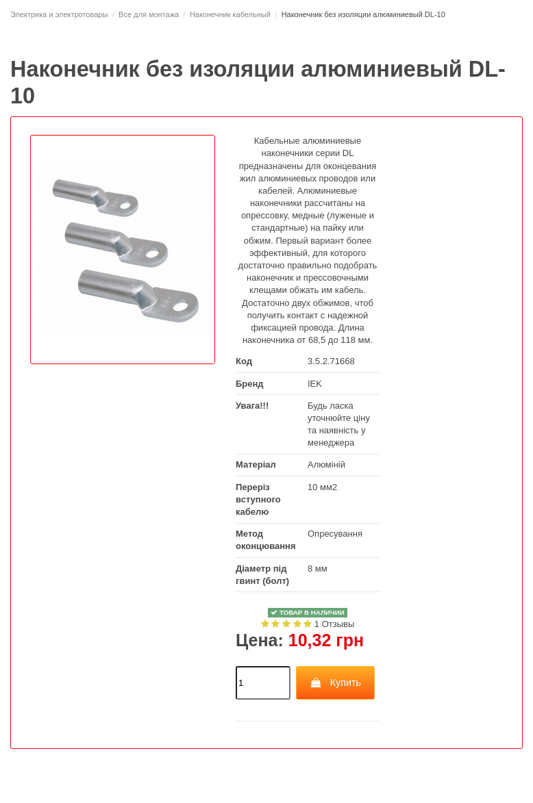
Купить (335, 682)
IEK (315, 384)
